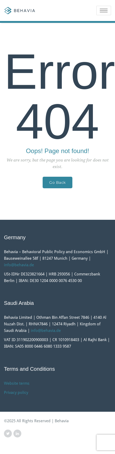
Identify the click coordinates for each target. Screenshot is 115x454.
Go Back (57, 182)
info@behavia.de (19, 265)
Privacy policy (16, 392)
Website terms (16, 383)
